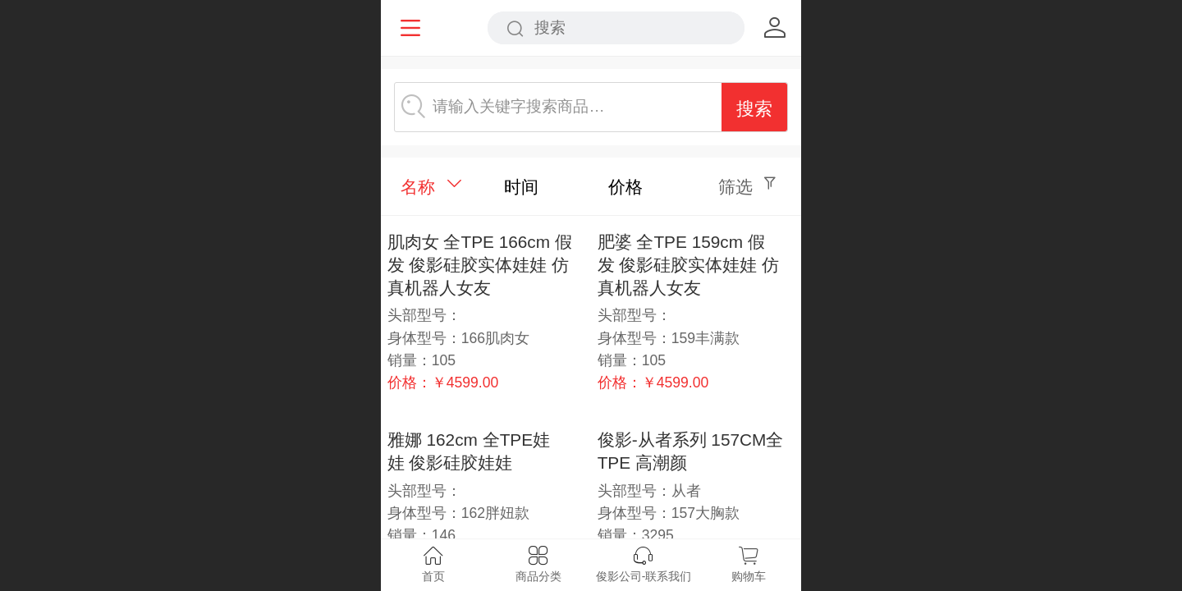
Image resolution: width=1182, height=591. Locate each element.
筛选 (735, 186)
